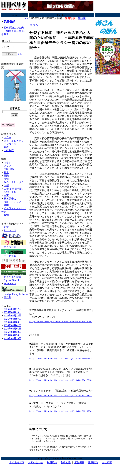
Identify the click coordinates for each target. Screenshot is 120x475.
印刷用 (82, 18)
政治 (6, 215)
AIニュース (10, 230)
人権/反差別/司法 (13, 188)
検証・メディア (12, 202)
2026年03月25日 (12, 338)
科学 (6, 172)
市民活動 (9, 169)
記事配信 (93, 465)
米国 (6, 205)
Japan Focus (10, 283)
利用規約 (52, 465)
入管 (6, 185)
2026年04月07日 (12, 318)
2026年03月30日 (12, 332)
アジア (7, 166)
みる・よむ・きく (14, 140)
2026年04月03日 (12, 322)
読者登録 (9, 21)
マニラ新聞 (10, 247)
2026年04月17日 (12, 309)
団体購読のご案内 (14, 27)
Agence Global (11, 280)
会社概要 (107, 465)
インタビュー (11, 144)
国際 (6, 175)
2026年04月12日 (12, 315)
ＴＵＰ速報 (10, 256)
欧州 (6, 179)
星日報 (7, 297)
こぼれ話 (9, 150)
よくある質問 (16, 465)
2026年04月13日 (12, 312)
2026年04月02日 (12, 325)
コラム (7, 137)
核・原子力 (10, 198)
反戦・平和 (10, 192)
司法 (6, 227)
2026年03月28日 (12, 335)
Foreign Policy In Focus (16, 294)
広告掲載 (79, 465)
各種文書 (66, 465)
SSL (20, 54)
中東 (6, 195)
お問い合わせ (35, 465)
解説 (6, 147)
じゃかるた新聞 (12, 277)
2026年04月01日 (12, 328)
